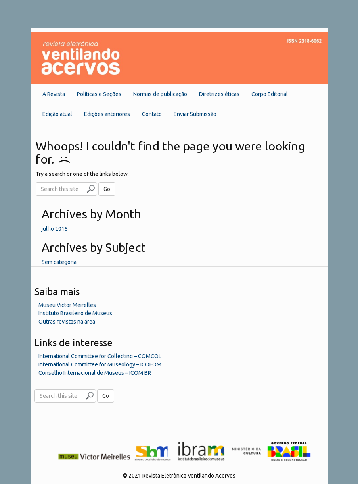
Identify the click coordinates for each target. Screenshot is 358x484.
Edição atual (57, 114)
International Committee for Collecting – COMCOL (99, 356)
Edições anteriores (107, 114)
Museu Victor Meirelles (67, 305)
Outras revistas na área (66, 321)
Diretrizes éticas (219, 94)
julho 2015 (55, 229)
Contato (152, 114)
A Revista (53, 94)
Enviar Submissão (195, 114)
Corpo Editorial (269, 94)
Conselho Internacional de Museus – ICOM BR (94, 373)
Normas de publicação (160, 94)
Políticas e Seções (99, 94)
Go (106, 189)
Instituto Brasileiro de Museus (75, 313)
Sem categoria (59, 262)
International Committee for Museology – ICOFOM (99, 364)
